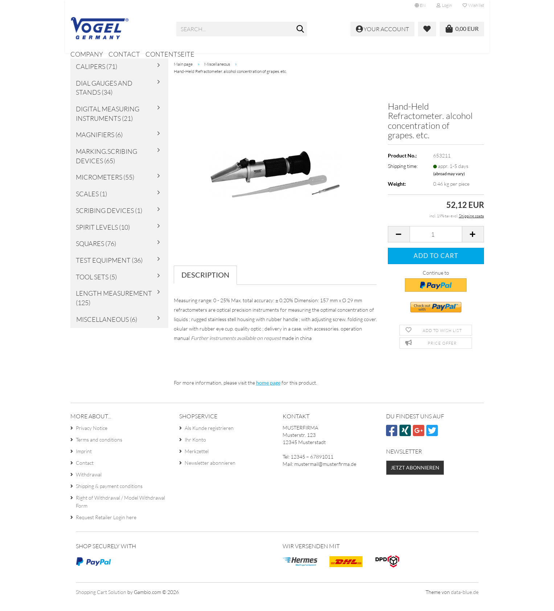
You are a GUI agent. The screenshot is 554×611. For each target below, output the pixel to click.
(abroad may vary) (449, 183)
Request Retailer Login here (106, 527)
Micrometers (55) (105, 187)
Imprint (84, 461)
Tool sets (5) (96, 287)
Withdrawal (89, 484)
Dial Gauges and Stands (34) (104, 97)
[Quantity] (436, 244)
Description (205, 284)
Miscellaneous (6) (106, 329)
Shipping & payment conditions (109, 496)
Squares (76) (96, 253)
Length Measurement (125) (114, 308)
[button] (420, 5)
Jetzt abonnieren (415, 477)
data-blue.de (465, 602)
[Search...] (300, 29)
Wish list (473, 5)
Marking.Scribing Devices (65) (106, 166)
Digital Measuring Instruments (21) (107, 123)
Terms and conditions (99, 450)
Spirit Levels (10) (103, 237)
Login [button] (444, 5)
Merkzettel (197, 461)
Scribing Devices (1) (109, 220)
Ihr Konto (195, 450)
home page (268, 392)
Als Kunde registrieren (209, 438)
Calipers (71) (96, 76)
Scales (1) (91, 204)
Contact (124, 54)
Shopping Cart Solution (101, 602)
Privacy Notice (91, 438)
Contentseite (169, 54)
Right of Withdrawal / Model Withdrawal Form (120, 512)
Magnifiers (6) (99, 145)
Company (86, 54)
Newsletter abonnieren (210, 473)
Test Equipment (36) (109, 270)
